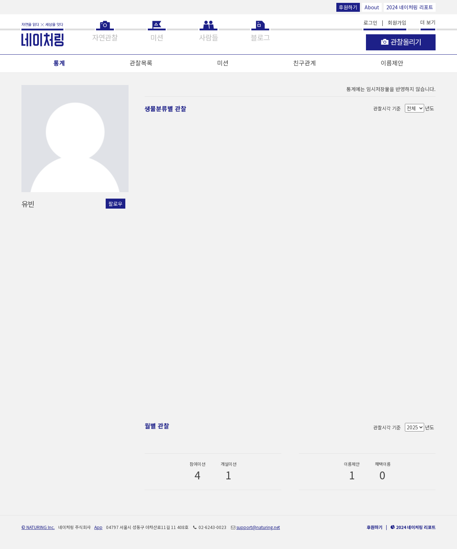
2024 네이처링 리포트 (409, 7)
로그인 (370, 22)
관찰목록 (141, 62)
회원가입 (397, 22)
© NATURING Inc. (38, 527)
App (98, 527)
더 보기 (428, 22)
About (372, 7)
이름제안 (392, 62)
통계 (59, 62)
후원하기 (348, 7)
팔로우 (115, 203)
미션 (222, 62)
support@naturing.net (258, 527)
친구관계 (304, 62)
